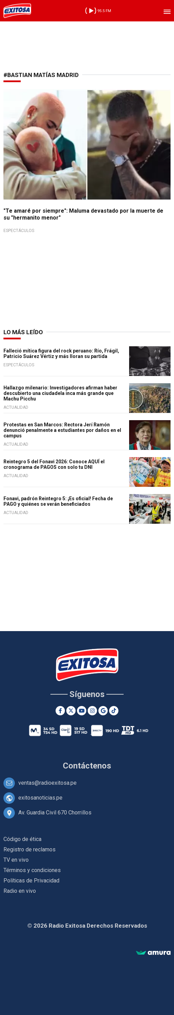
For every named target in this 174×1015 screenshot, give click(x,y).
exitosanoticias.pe (40, 797)
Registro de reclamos (29, 849)
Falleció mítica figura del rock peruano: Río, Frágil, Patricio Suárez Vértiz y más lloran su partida (61, 353)
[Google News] (103, 710)
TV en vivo (16, 860)
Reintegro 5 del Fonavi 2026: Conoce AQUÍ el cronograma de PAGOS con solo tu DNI (54, 464)
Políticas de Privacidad (31, 880)
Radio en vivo (19, 891)
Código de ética (22, 839)
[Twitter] (71, 710)
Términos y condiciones (32, 870)
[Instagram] (92, 710)
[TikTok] (113, 710)
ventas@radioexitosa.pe (47, 783)
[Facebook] (60, 710)
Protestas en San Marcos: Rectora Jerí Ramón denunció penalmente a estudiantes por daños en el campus (62, 430)
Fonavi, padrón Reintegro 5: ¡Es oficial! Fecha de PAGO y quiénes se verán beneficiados (58, 501)
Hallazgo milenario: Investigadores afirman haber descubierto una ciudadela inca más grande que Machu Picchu (60, 393)
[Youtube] (81, 710)
